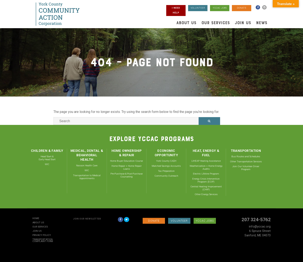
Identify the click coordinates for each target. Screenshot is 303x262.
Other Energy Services (206, 194)
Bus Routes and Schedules (245, 156)
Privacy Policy (41, 235)
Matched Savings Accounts (166, 165)
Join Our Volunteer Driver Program (245, 168)
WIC (47, 164)
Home (35, 219)
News (261, 22)
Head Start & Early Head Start (47, 158)
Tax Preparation (166, 170)
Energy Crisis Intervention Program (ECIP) (206, 180)
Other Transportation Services (246, 161)
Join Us (243, 22)
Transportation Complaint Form (42, 240)
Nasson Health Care (86, 165)
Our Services (215, 22)
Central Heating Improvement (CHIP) (206, 188)
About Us (186, 22)
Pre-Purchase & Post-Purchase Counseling (126, 175)
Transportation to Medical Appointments (87, 177)
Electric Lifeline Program (206, 173)
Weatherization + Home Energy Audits (206, 167)
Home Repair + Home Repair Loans (127, 167)
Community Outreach (166, 175)
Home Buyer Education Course (126, 160)
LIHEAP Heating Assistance (206, 160)
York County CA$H (166, 160)
